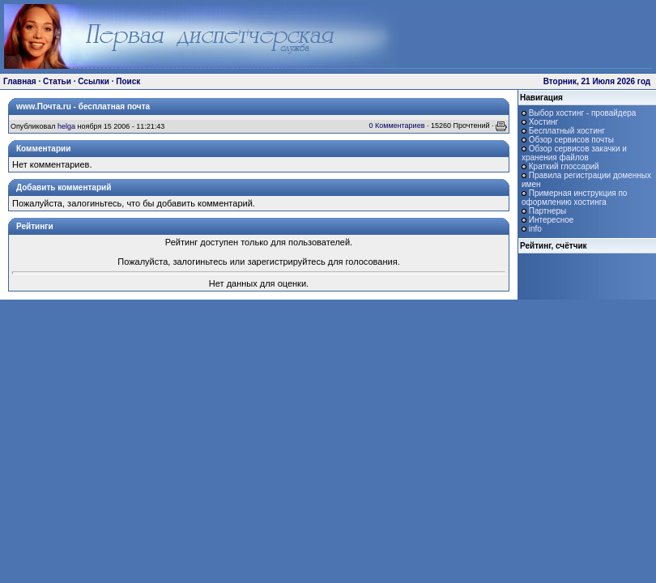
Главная (19, 81)
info (535, 228)
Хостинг (543, 121)
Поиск (128, 81)
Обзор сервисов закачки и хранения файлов (574, 153)
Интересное (551, 219)
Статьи (57, 81)
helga (66, 126)
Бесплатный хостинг (567, 130)
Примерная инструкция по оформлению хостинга (574, 197)
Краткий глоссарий (564, 166)
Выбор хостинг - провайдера (583, 113)
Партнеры (548, 210)
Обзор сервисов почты (571, 139)
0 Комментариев (396, 125)
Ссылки (93, 81)
